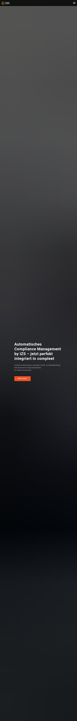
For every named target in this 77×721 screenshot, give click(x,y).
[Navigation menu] (74, 3)
